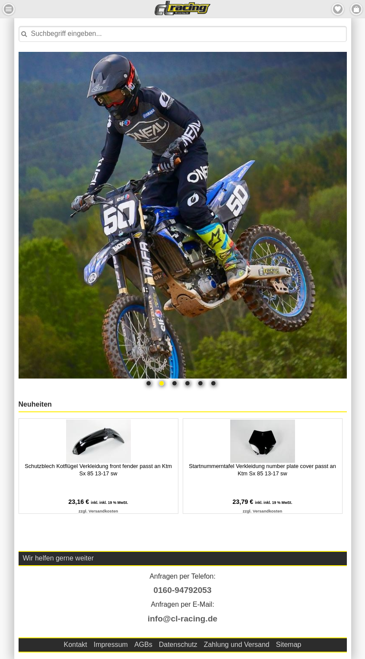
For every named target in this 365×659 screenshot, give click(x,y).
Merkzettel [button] (337, 9)
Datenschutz (178, 644)
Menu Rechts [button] (356, 9)
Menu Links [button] (8, 9)
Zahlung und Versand (237, 644)
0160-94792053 (182, 590)
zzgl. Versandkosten (98, 511)
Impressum (111, 644)
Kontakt (75, 644)
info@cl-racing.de (183, 618)
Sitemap (289, 644)
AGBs (143, 644)
